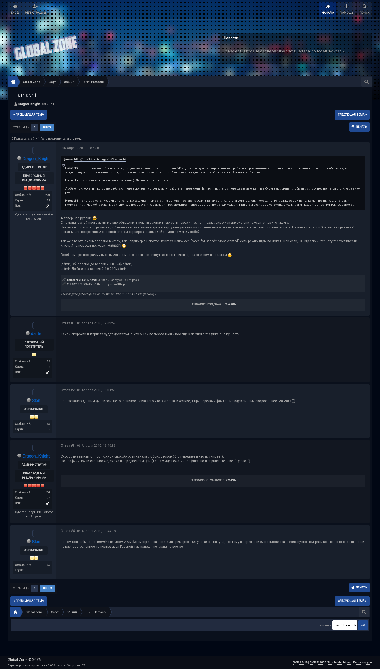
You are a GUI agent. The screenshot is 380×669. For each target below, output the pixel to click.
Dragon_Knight (29, 104)
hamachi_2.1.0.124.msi (79, 280)
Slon (36, 400)
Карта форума (362, 662)
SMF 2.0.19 (300, 662)
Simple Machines (339, 662)
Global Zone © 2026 (24, 660)
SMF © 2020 (318, 662)
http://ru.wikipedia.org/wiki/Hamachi (100, 159)
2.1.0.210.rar (72, 284)
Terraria (303, 51)
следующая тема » (352, 114)
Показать (230, 304)
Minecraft (285, 51)
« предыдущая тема (28, 114)
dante (36, 333)
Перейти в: (325, 625)
